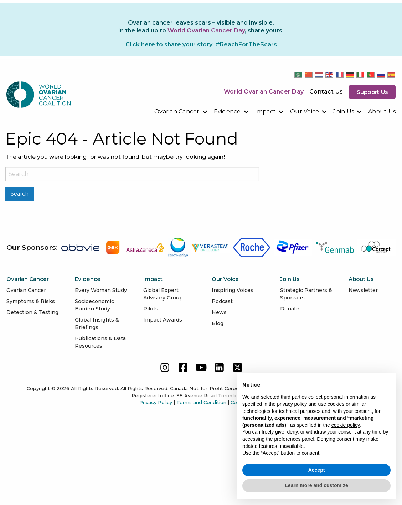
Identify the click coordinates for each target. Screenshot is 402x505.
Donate (289, 308)
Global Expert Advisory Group (163, 294)
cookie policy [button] (345, 425)
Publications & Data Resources (100, 342)
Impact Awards (162, 320)
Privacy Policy (155, 402)
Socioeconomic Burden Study (94, 305)
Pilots (150, 308)
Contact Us (326, 91)
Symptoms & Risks (30, 301)
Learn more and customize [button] (316, 485)
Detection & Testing (32, 312)
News (219, 312)
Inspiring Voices (232, 290)
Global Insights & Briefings (97, 323)
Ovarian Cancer (177, 111)
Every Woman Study (101, 290)
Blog (217, 323)
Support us (372, 92)
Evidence (227, 111)
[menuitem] (181, 112)
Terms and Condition (201, 402)
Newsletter (363, 290)
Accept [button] (316, 470)
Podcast (222, 301)
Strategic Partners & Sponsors (306, 294)
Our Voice (304, 111)
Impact (265, 111)
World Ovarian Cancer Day (264, 91)
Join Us (343, 111)
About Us (382, 111)
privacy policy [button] (292, 404)
